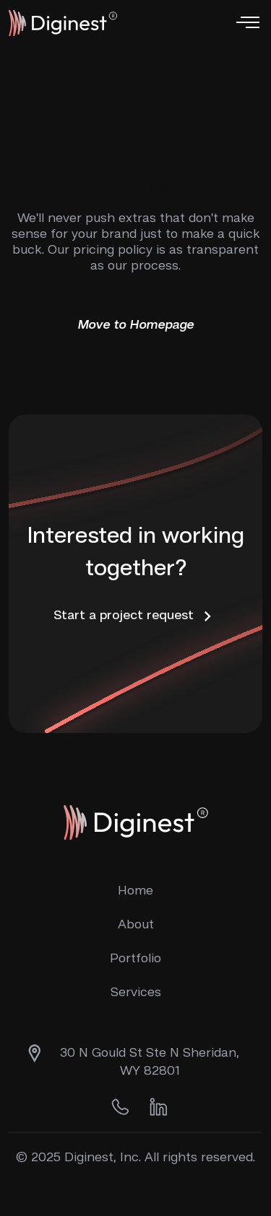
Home (135, 890)
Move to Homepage (135, 325)
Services (136, 992)
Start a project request (135, 616)
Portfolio (135, 958)
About (136, 924)
